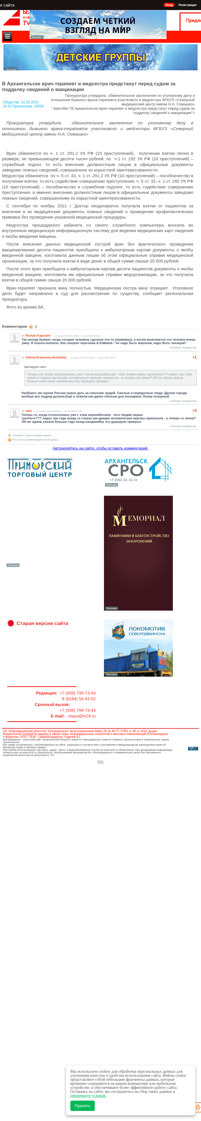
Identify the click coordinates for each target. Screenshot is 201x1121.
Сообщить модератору (183, 347)
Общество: (12, 102)
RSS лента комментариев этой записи (35, 439)
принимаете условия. (88, 1095)
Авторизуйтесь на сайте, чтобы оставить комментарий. (100, 448)
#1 (23, 411)
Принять (82, 1105)
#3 (23, 335)
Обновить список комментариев (31, 435)
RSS (101, 761)
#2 (23, 357)
